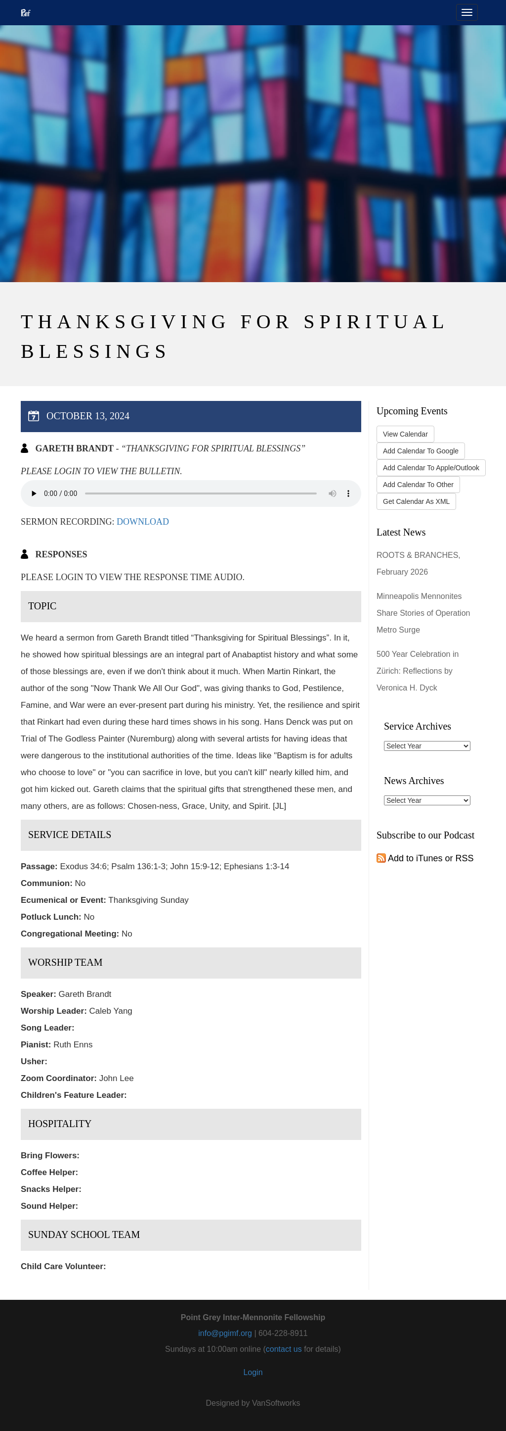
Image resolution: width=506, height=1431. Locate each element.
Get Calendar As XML (416, 501)
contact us (284, 1349)
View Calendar (405, 434)
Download (143, 522)
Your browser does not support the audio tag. (191, 493)
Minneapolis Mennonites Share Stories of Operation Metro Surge (423, 613)
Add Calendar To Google (421, 451)
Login (252, 1372)
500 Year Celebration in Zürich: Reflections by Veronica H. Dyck (418, 671)
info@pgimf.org (225, 1333)
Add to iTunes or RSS (425, 858)
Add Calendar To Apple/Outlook (431, 468)
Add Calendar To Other (418, 485)
